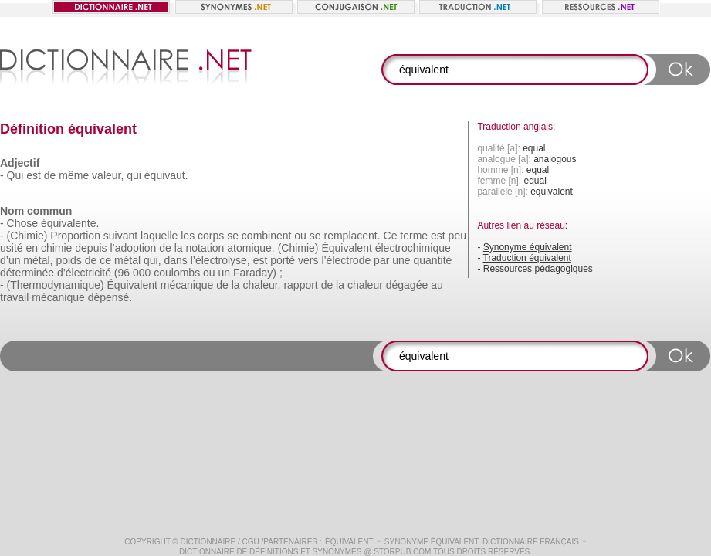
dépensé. (110, 297)
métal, (37, 260)
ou (300, 235)
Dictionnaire (208, 541)
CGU (250, 541)
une (401, 260)
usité (11, 248)
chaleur (365, 285)
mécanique (187, 285)
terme (414, 235)
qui (134, 175)
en (31, 248)
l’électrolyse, (220, 260)
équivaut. (166, 175)
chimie (56, 248)
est (33, 175)
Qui (15, 175)
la (178, 248)
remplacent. (351, 235)
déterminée (27, 272)
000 (142, 272)
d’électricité (84, 272)
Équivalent (346, 248)
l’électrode (346, 260)
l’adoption (133, 248)
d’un (10, 260)
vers (308, 260)
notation (205, 248)
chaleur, (261, 285)
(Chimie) (27, 235)
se (233, 235)
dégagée (407, 285)
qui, (152, 260)
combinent (267, 235)
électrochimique (413, 248)
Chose (22, 223)
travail (14, 297)
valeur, (108, 175)
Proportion (75, 235)
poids (68, 260)
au (437, 285)
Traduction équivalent (527, 258)
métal (127, 260)
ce (105, 260)
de (50, 175)
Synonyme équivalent (527, 247)
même (74, 175)
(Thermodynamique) (55, 285)
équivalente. (70, 223)
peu (457, 235)
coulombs (177, 272)
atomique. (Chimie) (272, 248)
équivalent (349, 541)
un (224, 272)
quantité (432, 260)
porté (282, 260)
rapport (300, 285)
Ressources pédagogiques (538, 268)
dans (175, 260)
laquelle (159, 235)
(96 (122, 272)
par (381, 260)
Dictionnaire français (530, 541)
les (188, 235)
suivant (120, 235)
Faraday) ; (258, 272)
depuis (91, 248)
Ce (391, 235)
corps (211, 235)
